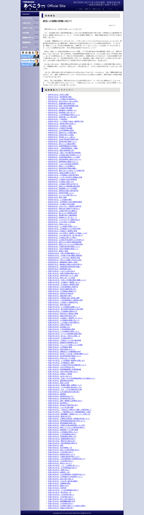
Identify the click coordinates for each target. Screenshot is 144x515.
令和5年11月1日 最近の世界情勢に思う (61, 150)
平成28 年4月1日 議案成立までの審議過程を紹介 (64, 351)
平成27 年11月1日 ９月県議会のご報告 (61, 363)
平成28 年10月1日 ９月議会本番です (60, 338)
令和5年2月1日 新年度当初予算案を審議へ (62, 168)
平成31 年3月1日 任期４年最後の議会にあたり (64, 273)
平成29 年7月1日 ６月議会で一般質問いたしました (65, 318)
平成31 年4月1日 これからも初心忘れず (61, 271)
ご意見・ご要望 (83, 9)
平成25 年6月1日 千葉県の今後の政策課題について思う (66, 425)
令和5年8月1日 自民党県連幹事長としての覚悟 (64, 157)
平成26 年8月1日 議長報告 (57, 394)
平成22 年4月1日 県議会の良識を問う (61, 508)
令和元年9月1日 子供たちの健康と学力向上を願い (65, 260)
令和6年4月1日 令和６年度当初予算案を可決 (63, 139)
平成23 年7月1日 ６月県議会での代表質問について (65, 477)
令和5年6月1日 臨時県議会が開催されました (63, 161)
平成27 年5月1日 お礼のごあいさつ (60, 376)
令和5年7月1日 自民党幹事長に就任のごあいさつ (64, 159)
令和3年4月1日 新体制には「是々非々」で (62, 217)
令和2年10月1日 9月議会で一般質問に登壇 (62, 231)
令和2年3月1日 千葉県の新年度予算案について (64, 246)
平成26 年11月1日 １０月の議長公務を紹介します (65, 387)
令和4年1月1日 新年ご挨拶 (57, 197)
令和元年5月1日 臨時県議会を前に (60, 269)
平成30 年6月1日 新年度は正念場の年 (61, 293)
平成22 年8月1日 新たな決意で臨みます (61, 499)
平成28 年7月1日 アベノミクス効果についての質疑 (65, 345)
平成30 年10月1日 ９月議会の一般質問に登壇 (63, 284)
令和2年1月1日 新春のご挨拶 (58, 251)
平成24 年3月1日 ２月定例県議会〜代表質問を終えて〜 (66, 459)
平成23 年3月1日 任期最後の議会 (59, 483)
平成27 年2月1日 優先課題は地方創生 (61, 380)
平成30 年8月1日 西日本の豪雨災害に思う (62, 289)
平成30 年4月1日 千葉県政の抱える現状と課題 (64, 298)
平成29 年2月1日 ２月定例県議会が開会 (61, 329)
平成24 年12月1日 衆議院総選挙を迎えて (62, 439)
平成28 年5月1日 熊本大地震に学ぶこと (61, 349)
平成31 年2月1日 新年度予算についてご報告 (63, 275)
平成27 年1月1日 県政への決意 (58, 383)
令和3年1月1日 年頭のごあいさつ (59, 224)
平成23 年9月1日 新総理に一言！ (59, 472)
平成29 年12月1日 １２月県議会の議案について (64, 307)
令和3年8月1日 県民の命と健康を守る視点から (64, 208)
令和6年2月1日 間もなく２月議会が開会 (61, 144)
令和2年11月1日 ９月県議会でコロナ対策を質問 (64, 229)
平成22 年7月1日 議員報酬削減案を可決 (61, 501)
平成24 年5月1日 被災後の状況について (61, 454)
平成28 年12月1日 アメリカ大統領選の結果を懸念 (65, 334)
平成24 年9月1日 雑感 (55, 445)
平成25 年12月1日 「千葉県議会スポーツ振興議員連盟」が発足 (69, 412)
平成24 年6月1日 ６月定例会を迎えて (61, 452)
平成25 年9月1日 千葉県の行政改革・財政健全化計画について (69, 418)
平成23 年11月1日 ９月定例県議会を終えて (62, 468)
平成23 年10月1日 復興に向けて (59, 470)
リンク (110, 9)
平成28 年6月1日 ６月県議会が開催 (60, 347)
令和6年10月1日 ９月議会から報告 (60, 126)
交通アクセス (96, 9)
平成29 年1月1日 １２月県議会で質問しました (64, 331)
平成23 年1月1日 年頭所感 (57, 488)
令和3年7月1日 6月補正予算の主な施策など (63, 211)
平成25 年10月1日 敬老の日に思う (59, 416)
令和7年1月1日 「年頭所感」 (58, 119)
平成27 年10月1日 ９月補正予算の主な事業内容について (67, 365)
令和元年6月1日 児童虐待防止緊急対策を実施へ (64, 266)
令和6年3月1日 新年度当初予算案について (62, 141)
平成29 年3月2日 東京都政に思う (59, 327)
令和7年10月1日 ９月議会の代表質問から (62, 99)
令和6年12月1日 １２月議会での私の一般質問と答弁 (66, 121)
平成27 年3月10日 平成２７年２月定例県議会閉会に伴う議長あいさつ (71, 378)
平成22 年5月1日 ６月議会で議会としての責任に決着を (66, 506)
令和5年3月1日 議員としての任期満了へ (61, 166)
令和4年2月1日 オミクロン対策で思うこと (62, 195)
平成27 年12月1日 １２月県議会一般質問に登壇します (66, 360)
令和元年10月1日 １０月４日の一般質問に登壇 (64, 258)
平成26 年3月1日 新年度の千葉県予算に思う (63, 405)
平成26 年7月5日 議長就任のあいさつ (61, 396)
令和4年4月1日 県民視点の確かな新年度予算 (63, 191)
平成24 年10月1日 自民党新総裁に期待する (62, 443)
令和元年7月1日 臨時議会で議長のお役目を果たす (65, 264)
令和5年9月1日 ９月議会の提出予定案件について (64, 155)
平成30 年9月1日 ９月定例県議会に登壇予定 (63, 287)
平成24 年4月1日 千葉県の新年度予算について (64, 456)
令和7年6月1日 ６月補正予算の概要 (60, 108)
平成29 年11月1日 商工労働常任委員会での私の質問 (65, 309)
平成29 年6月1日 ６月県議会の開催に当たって (64, 320)
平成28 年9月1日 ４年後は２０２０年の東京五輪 (64, 340)
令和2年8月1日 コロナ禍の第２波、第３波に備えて (65, 235)
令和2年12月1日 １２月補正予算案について (63, 226)
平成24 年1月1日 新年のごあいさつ (60, 463)
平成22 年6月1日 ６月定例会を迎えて (61, 503)
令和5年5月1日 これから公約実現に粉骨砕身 (63, 164)
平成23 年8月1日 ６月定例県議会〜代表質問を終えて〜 (66, 474)
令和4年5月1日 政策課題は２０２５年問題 (62, 188)
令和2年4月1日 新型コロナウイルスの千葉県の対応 (65, 244)
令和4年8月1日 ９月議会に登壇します (61, 182)
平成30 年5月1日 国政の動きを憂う (60, 296)
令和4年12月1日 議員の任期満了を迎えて (62, 173)
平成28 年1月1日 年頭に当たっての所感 (61, 358)
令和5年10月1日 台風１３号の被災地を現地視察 (64, 153)
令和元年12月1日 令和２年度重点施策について (64, 253)
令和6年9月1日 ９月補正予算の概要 (60, 128)
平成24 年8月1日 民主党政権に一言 (60, 447)
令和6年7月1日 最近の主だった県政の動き (62, 132)
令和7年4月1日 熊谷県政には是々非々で (61, 112)
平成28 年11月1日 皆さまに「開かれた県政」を (64, 336)
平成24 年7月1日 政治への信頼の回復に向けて (64, 450)
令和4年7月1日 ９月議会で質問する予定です (63, 184)
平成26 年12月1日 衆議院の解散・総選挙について (65, 385)
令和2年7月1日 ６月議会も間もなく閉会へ (62, 237)
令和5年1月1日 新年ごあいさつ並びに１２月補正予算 (66, 170)
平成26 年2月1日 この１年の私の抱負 (61, 407)
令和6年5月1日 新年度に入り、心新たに (61, 137)
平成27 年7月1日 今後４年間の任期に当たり (63, 372)
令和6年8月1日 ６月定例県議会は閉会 (61, 130)
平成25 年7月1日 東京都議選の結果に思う (62, 423)
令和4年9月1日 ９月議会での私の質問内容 (62, 179)
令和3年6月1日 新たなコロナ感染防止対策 (62, 213)
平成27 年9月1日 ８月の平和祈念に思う (61, 367)
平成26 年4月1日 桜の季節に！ (58, 403)
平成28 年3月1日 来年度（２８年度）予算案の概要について (68, 354)
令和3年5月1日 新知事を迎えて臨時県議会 (62, 215)
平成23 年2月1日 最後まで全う (58, 485)
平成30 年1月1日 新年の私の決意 (59, 304)
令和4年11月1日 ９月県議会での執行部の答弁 (63, 175)
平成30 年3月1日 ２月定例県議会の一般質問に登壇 (65, 300)
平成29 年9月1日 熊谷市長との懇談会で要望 (63, 313)
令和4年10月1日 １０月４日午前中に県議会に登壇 (65, 177)
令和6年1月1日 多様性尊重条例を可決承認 (62, 146)
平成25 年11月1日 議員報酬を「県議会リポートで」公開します (69, 414)
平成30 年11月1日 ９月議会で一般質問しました (64, 282)
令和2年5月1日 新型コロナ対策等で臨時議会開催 (64, 242)
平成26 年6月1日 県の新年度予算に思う (61, 398)
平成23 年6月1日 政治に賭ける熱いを (61, 479)
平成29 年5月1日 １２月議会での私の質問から (64, 322)
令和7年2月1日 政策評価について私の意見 (62, 117)
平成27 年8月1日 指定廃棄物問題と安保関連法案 (64, 369)
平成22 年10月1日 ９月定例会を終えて (61, 494)
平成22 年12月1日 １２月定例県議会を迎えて (63, 490)
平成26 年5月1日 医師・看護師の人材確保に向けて (65, 401)
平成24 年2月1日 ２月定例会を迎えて (61, 461)
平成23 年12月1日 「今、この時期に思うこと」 (64, 465)
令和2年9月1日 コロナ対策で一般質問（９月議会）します (67, 233)
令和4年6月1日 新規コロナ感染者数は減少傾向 (64, 186)
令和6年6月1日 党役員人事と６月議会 (61, 135)
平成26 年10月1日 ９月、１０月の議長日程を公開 (65, 389)
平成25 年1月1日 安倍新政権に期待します (62, 436)
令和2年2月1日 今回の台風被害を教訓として (63, 249)
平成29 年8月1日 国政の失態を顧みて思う (62, 316)
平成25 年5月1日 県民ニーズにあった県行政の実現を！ (66, 427)
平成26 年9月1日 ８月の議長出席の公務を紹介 (64, 392)
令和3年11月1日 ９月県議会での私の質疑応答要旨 (65, 202)
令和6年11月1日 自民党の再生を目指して (62, 123)
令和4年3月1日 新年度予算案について (61, 193)
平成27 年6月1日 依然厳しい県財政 (60, 374)
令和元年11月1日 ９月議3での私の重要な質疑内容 (65, 255)
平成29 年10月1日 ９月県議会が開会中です (62, 311)
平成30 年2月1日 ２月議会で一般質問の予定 (63, 302)
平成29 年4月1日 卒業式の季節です (60, 325)
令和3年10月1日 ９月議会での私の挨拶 (61, 204)
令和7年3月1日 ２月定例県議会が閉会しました (64, 115)
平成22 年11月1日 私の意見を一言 (59, 492)
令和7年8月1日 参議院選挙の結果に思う (61, 103)
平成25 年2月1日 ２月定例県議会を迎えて (62, 434)
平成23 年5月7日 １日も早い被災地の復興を (63, 481)
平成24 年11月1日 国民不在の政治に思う (62, 441)
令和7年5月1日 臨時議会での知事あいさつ (62, 110)
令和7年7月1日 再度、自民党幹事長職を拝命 (63, 106)
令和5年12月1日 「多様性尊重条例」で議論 (63, 148)
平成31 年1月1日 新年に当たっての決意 (61, 278)
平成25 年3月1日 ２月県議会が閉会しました (63, 432)
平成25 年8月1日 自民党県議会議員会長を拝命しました (66, 421)
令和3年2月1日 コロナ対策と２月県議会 (61, 222)
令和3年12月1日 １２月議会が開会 (60, 199)
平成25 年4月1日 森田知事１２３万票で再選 (63, 430)
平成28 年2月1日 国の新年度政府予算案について (64, 356)
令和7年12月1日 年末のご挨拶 (58, 94)
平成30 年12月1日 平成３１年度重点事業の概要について (67, 280)
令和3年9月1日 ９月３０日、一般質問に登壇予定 (64, 206)
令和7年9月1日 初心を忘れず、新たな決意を (63, 101)
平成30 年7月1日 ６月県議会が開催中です (62, 291)
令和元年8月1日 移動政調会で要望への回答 (63, 262)
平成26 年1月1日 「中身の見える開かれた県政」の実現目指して (69, 409)
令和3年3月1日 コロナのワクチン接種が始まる (64, 220)
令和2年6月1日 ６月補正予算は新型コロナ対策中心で (66, 240)
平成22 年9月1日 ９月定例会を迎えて (61, 497)
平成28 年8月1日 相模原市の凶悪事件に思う (63, 342)
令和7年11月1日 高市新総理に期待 (60, 97)
